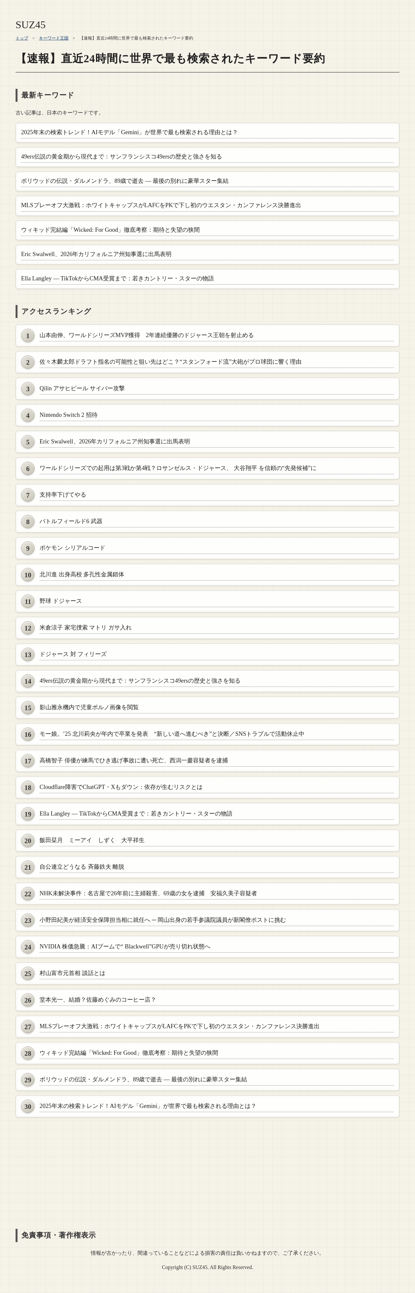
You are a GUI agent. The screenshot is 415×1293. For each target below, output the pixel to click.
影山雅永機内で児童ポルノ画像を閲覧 (89, 707)
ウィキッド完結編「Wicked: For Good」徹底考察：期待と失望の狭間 (110, 230)
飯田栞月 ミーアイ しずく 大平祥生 (92, 840)
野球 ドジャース (61, 601)
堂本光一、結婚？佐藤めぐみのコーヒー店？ (98, 999)
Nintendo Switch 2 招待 (69, 415)
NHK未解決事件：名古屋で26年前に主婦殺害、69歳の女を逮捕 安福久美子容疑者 (148, 893)
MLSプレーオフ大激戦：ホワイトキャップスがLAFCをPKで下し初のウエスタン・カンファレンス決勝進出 (161, 205)
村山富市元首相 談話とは (72, 973)
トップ (22, 38)
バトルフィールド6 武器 (71, 521)
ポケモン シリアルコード (72, 548)
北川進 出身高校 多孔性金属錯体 (82, 574)
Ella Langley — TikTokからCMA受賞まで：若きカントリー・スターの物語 (117, 278)
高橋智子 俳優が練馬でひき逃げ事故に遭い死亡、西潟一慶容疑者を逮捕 (134, 760)
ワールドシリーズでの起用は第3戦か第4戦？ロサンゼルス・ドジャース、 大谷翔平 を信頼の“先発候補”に (178, 468)
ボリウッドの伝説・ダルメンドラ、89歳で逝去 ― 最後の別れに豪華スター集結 (125, 181)
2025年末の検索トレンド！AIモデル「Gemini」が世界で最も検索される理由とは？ (129, 132)
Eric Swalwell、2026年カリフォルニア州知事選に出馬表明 (96, 254)
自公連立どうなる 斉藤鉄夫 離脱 (82, 867)
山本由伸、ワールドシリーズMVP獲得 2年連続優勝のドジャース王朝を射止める (147, 335)
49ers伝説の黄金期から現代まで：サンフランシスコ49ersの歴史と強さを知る (121, 156)
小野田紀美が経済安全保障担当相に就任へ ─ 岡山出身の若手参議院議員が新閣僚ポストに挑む (163, 920)
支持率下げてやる (63, 494)
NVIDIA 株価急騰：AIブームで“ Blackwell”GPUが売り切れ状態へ (125, 946)
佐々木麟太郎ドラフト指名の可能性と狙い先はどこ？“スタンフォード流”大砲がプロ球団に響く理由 (171, 362)
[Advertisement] (207, 1167)
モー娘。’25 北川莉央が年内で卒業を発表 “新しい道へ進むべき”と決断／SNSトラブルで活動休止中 (172, 734)
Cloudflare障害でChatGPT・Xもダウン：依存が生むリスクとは (121, 787)
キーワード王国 (53, 38)
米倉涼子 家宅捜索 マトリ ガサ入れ (86, 627)
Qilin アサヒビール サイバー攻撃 (82, 388)
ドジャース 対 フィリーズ (73, 654)
